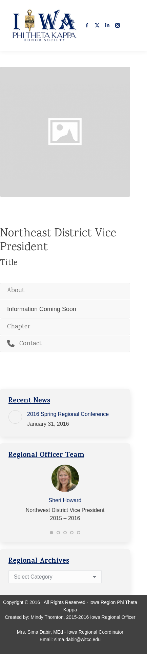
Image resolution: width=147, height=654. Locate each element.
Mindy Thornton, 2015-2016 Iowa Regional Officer (83, 617)
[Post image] (15, 417)
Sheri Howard (65, 500)
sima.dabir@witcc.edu (77, 639)
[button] (51, 532)
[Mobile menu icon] (133, 25)
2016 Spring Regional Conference (68, 414)
